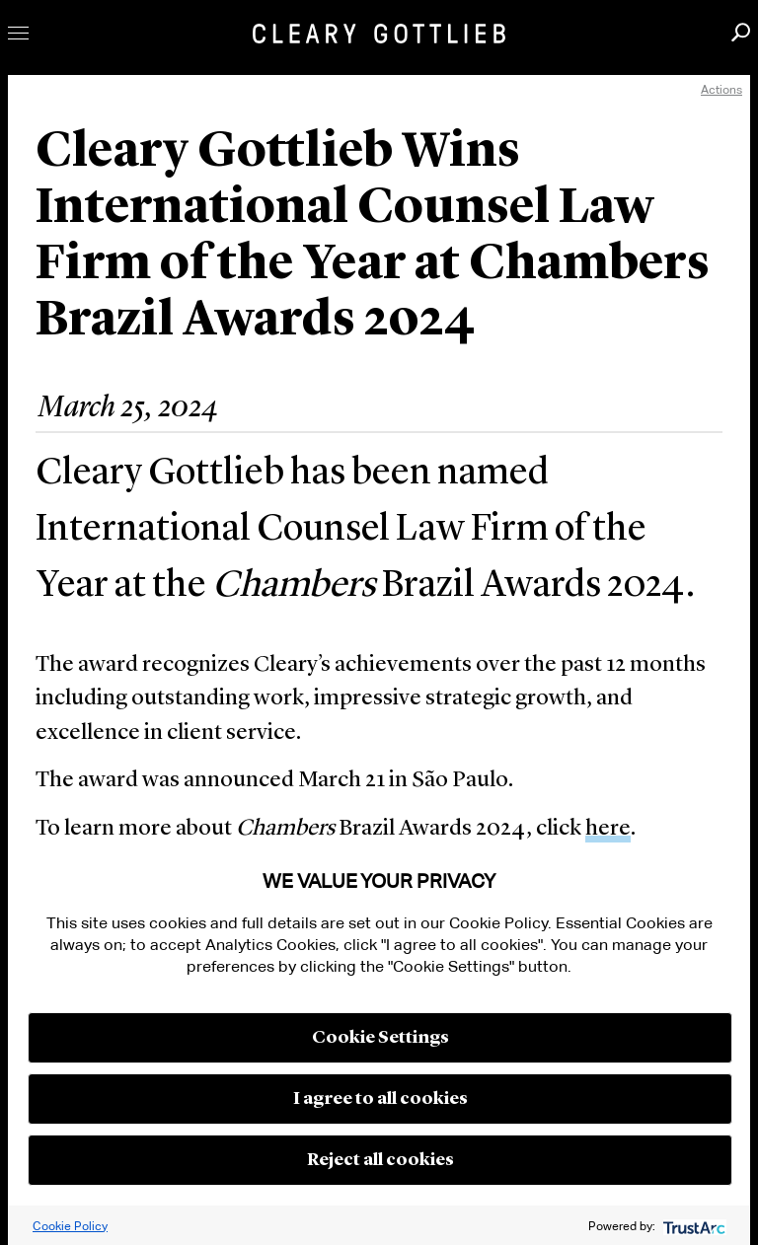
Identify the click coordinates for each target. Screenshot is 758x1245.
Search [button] (740, 32)
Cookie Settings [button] (380, 1038)
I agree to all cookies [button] (380, 1099)
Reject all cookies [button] (380, 1160)
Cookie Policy (70, 1225)
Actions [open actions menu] (721, 89)
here (608, 829)
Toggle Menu (18, 33)
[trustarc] (692, 1225)
